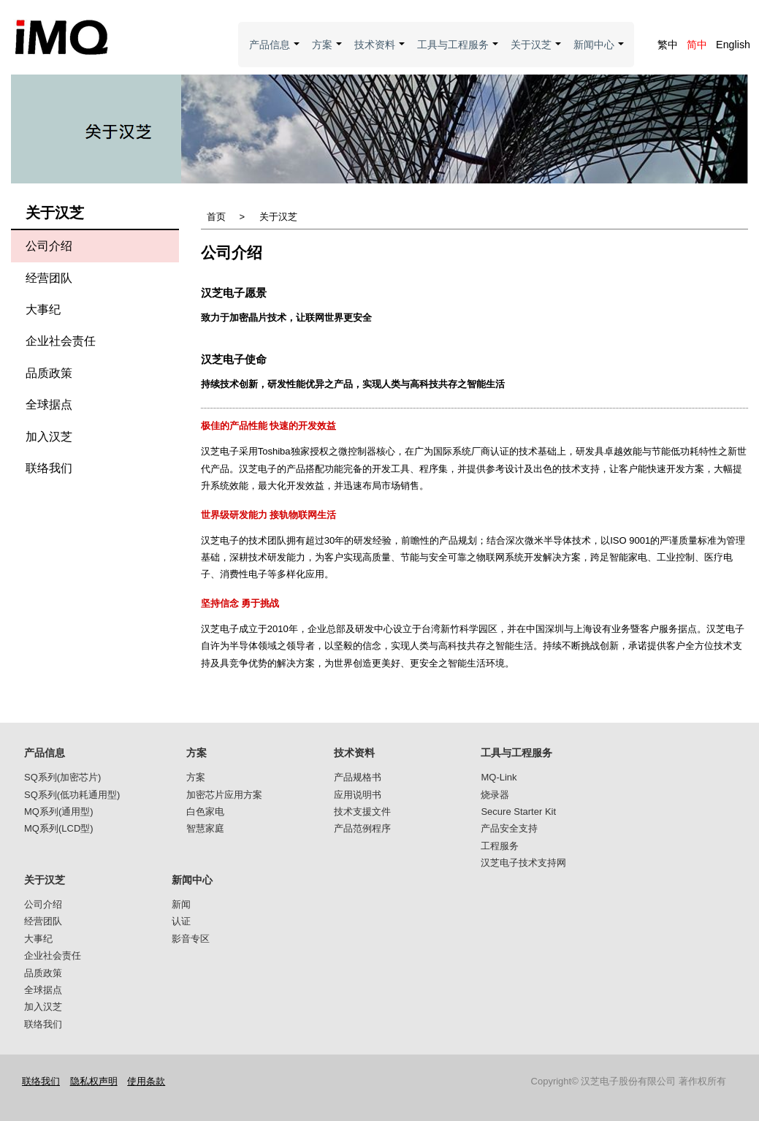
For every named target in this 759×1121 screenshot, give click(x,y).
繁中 (667, 44)
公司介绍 (49, 246)
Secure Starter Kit (518, 811)
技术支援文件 (362, 811)
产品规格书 (357, 777)
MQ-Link (498, 777)
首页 (216, 216)
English (733, 44)
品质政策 (49, 373)
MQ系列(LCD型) (59, 828)
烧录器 (495, 794)
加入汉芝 (49, 436)
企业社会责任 (61, 341)
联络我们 (49, 468)
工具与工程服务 (458, 53)
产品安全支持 (509, 828)
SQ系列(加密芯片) (62, 777)
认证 (181, 921)
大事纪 (43, 309)
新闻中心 (599, 53)
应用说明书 (357, 794)
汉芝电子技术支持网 (523, 862)
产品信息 (275, 53)
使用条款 (146, 1081)
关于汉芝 (536, 53)
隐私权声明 (94, 1081)
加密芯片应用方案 (224, 794)
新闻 (181, 904)
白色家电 (205, 811)
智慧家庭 (205, 828)
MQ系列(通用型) (59, 811)
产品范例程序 (362, 828)
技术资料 (380, 53)
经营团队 (49, 278)
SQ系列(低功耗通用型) (72, 794)
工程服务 (500, 845)
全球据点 (49, 404)
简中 (697, 44)
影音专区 (191, 938)
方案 (327, 53)
